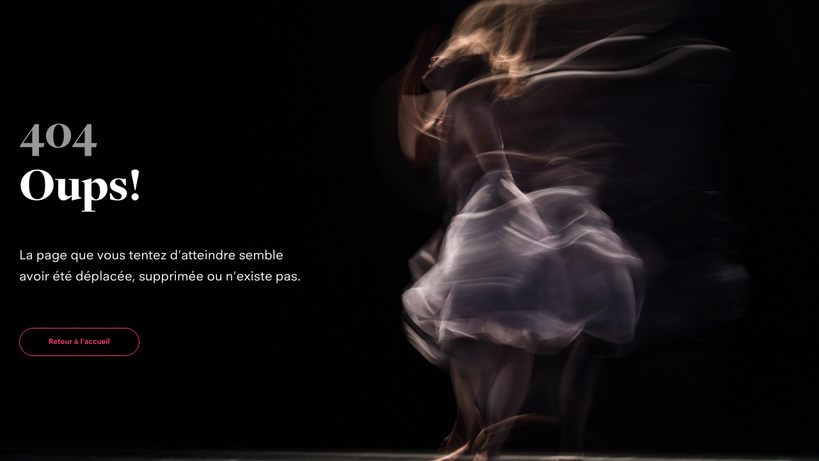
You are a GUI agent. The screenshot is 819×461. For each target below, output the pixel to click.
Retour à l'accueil (79, 341)
